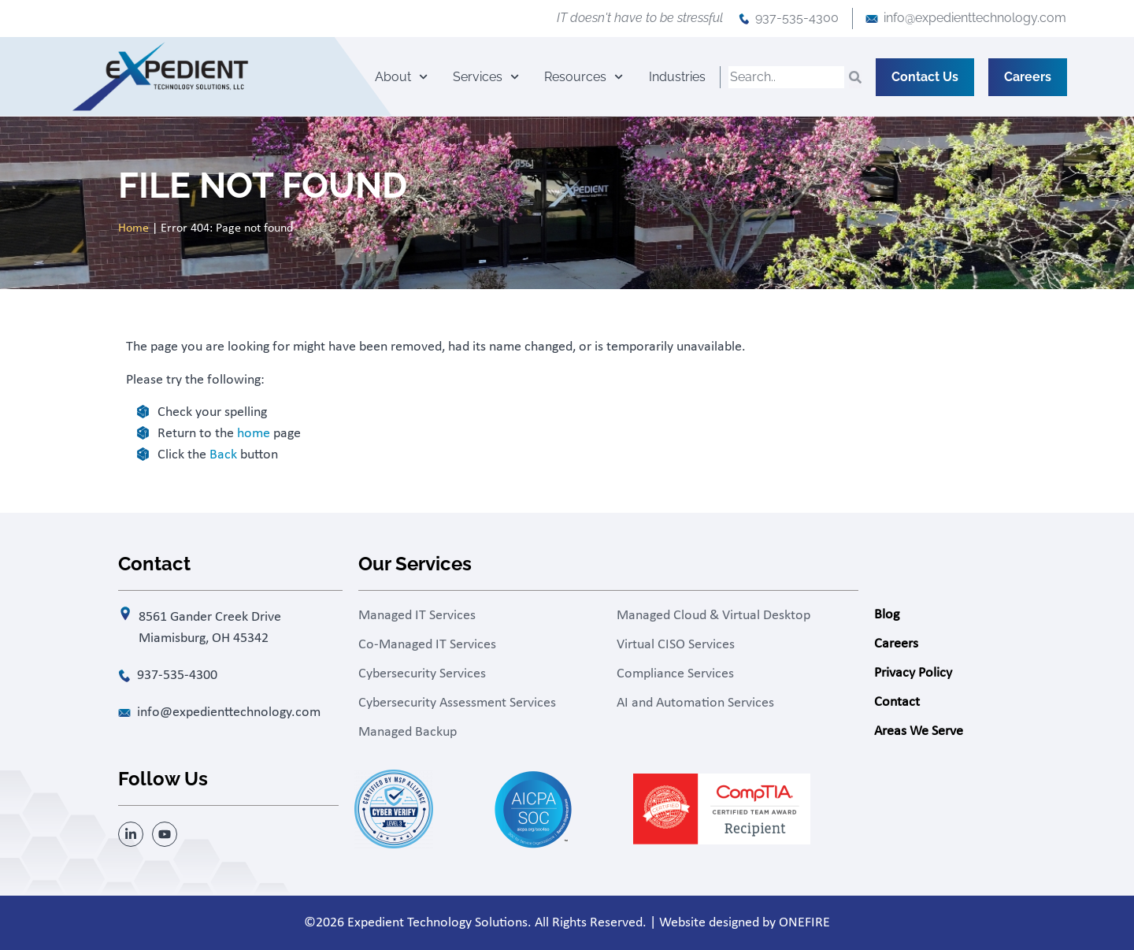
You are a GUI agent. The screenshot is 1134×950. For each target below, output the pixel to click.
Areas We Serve (918, 731)
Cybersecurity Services (422, 673)
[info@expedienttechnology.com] (871, 19)
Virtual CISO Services (676, 644)
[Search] (855, 77)
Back (223, 454)
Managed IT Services (417, 615)
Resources (583, 77)
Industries (677, 76)
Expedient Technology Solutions (437, 922)
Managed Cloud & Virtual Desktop (713, 615)
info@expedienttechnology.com (975, 17)
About (401, 77)
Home (133, 228)
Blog (886, 614)
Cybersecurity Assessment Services (457, 703)
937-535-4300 (797, 17)
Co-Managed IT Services (427, 644)
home (253, 433)
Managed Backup (407, 732)
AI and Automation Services (695, 703)
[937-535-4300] (744, 18)
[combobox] (786, 77)
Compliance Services (675, 673)
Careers (896, 643)
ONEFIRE (804, 922)
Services (486, 77)
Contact (897, 702)
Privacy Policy (913, 673)
